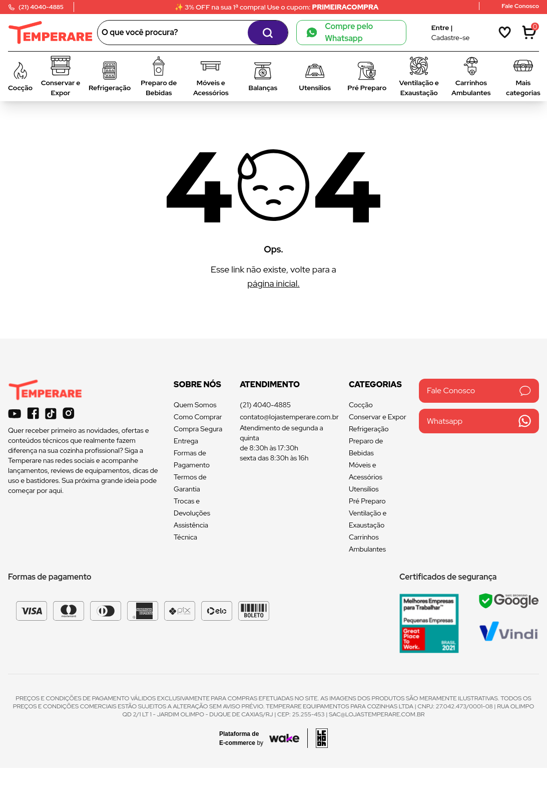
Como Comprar (198, 416)
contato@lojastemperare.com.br (289, 416)
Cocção (361, 404)
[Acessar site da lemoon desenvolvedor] (317, 738)
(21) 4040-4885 (265, 404)
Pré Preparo (367, 500)
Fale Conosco (479, 390)
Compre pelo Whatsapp (340, 32)
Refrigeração (369, 428)
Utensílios (364, 488)
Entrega (186, 440)
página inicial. (273, 283)
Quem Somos (195, 404)
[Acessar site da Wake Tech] (244, 738)
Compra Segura (198, 428)
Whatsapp (479, 421)
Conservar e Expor (377, 416)
